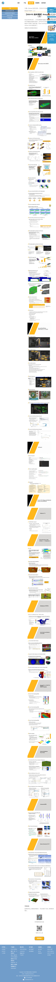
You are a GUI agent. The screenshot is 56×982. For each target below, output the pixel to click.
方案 (10, 8)
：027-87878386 (28, 977)
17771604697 (51, 40)
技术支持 (43, 2)
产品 (25, 2)
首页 (19, 2)
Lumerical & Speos (10, 13)
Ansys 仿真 (10, 15)
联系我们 (39, 938)
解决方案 (31, 2)
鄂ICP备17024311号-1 (29, 973)
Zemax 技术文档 (9, 10)
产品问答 (9, 18)
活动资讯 (37, 2)
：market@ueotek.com (28, 979)
